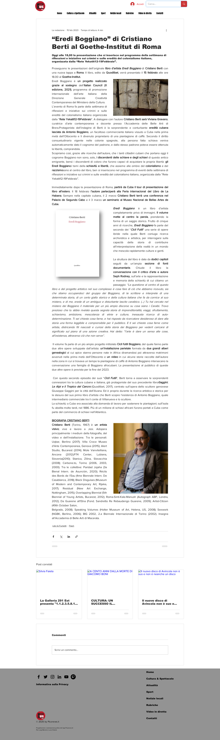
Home (150, 672)
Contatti (151, 718)
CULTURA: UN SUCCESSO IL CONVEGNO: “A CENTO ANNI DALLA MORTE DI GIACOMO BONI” (109, 602)
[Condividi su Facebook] (53, 536)
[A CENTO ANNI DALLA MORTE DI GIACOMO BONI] (110, 582)
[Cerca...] (161, 4)
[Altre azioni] (166, 30)
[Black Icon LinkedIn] (59, 676)
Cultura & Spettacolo (160, 678)
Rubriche (152, 705)
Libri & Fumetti (59, 526)
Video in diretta (156, 711)
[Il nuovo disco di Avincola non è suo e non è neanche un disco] (161, 582)
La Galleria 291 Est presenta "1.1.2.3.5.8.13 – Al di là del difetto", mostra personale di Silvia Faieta (58, 602)
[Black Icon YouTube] (66, 676)
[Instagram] (52, 676)
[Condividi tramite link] (76, 536)
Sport (149, 691)
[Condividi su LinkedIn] (68, 536)
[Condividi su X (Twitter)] (61, 536)
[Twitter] (45, 676)
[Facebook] (38, 676)
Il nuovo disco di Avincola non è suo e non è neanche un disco (160, 602)
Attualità (152, 685)
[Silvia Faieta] (59, 582)
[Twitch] (73, 676)
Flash (71, 526)
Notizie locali (154, 698)
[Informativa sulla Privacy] (52, 684)
